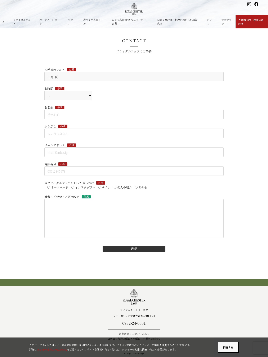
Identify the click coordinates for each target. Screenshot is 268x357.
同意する (228, 347)
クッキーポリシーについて (52, 349)
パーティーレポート (49, 21)
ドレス (209, 21)
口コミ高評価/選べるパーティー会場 (130, 21)
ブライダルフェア (22, 21)
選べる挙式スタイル (93, 21)
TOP (2, 21)
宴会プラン (227, 21)
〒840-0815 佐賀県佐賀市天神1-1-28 (134, 316)
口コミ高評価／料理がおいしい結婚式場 (177, 21)
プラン (70, 21)
